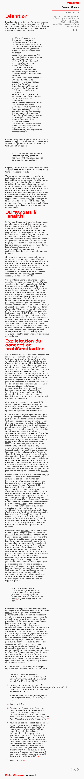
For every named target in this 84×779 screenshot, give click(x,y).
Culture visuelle (17, 710)
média (15, 207)
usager (22, 504)
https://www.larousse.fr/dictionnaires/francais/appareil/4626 (38, 687)
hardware (9, 632)
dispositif (43, 188)
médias (23, 307)
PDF (76, 30)
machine (15, 121)
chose (21, 402)
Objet (26, 188)
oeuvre (22, 247)
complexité (41, 568)
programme (34, 549)
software (26, 636)
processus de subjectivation (18, 535)
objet (31, 199)
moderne (29, 359)
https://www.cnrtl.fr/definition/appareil (28, 679)
